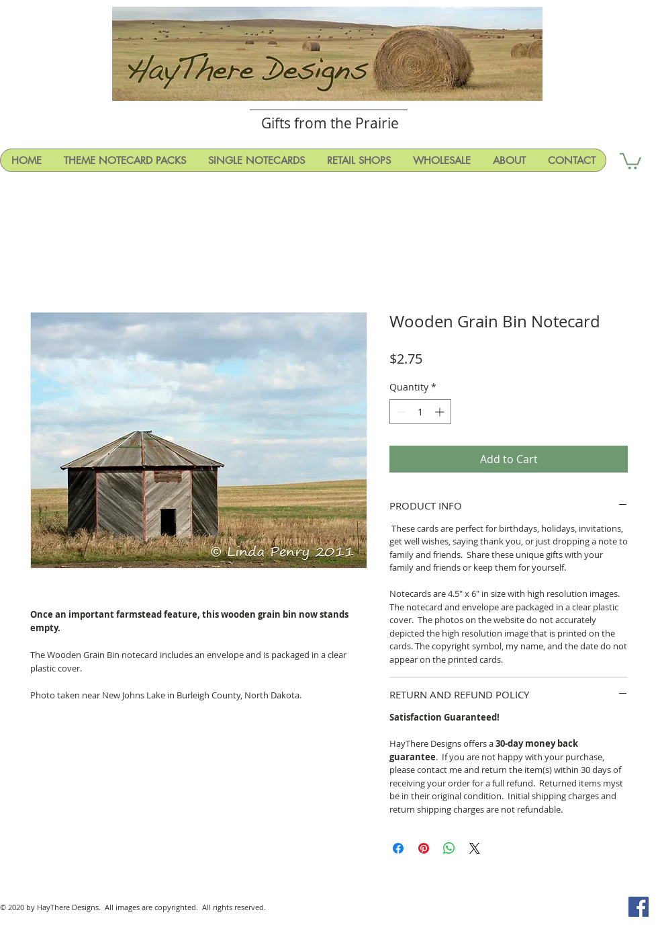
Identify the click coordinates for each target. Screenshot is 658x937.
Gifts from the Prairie (330, 123)
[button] (630, 160)
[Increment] (440, 411)
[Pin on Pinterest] (424, 848)
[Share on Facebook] (398, 848)
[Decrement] (399, 411)
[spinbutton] (420, 411)
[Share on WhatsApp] (449, 848)
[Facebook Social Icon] (638, 907)
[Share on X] (475, 848)
